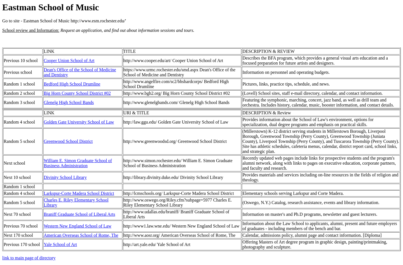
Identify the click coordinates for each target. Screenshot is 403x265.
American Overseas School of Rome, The (81, 235)
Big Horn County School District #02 (77, 93)
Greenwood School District (68, 141)
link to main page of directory (29, 257)
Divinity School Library (65, 177)
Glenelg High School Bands (69, 102)
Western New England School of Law (77, 226)
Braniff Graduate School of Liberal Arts (79, 214)
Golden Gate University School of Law (79, 122)
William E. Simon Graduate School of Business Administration (78, 163)
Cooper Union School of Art (69, 60)
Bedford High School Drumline (72, 84)
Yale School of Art (60, 244)
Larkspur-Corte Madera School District (79, 193)
